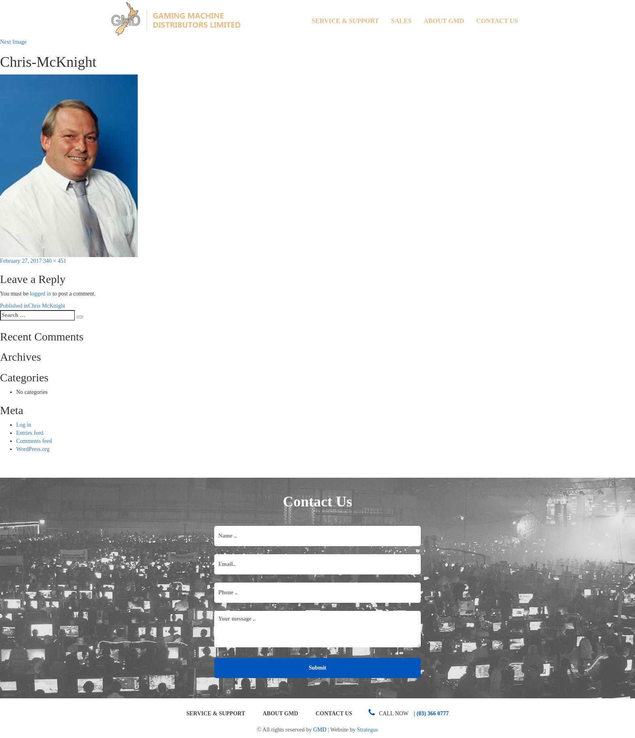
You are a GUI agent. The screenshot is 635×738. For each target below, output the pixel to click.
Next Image (13, 42)
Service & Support (345, 20)
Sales (401, 20)
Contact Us (497, 20)
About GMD (444, 20)
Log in (23, 425)
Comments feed (34, 441)
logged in (40, 294)
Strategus (367, 730)
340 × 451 (54, 261)
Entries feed (29, 433)
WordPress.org (32, 449)
